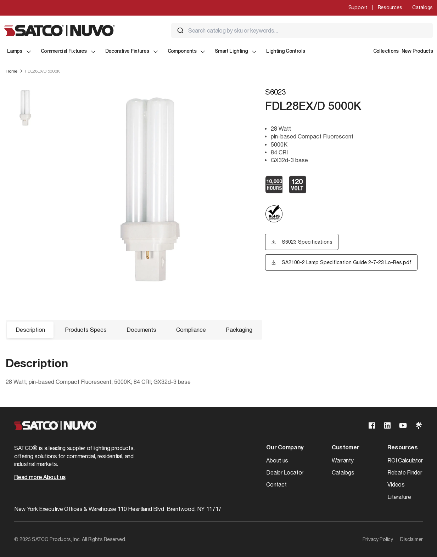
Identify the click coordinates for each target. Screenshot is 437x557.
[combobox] (302, 30)
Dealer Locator (284, 472)
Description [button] (30, 329)
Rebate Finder (404, 472)
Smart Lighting (236, 51)
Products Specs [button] (86, 329)
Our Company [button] (284, 447)
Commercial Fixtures (69, 51)
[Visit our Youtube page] (403, 425)
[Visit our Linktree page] (418, 425)
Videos (395, 484)
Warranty (342, 460)
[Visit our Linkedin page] (387, 425)
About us (277, 460)
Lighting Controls (285, 51)
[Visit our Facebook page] (372, 425)
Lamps (19, 51)
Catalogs (422, 7)
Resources (390, 7)
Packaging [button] (239, 329)
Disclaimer (411, 539)
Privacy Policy (378, 539)
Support (358, 7)
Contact (276, 484)
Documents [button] (141, 329)
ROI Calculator (405, 460)
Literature (399, 497)
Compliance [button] (191, 329)
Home (11, 71)
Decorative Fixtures (132, 51)
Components (187, 51)
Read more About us (39, 477)
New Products (417, 51)
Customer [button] (345, 447)
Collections (386, 51)
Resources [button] (402, 447)
